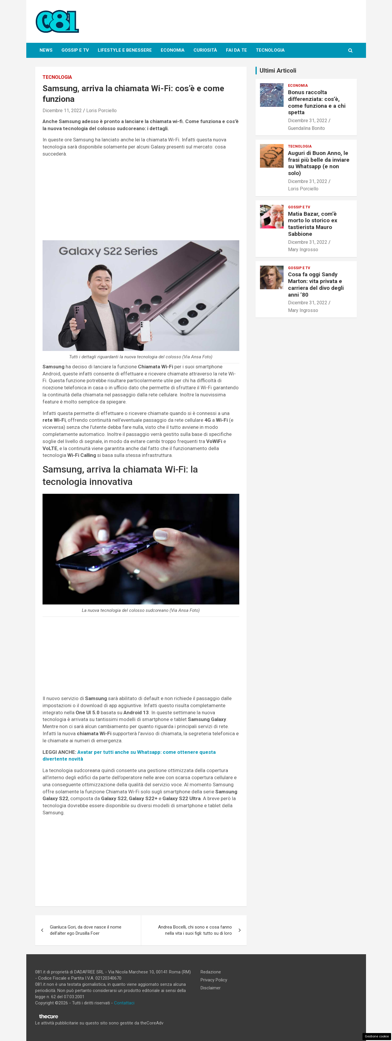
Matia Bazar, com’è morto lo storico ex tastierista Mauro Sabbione (312, 223)
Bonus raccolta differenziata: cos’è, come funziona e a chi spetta (317, 102)
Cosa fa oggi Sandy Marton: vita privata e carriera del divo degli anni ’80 (316, 284)
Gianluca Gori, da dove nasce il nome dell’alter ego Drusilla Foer (85, 930)
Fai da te (236, 50)
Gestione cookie (377, 1036)
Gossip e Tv (75, 50)
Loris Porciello (101, 110)
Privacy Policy (214, 980)
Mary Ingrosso (303, 249)
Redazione (211, 972)
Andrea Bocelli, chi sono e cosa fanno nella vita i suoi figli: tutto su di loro (195, 930)
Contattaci (124, 1003)
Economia (173, 50)
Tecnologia (270, 50)
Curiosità (205, 50)
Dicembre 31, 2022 (307, 120)
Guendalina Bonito (306, 128)
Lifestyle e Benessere (125, 50)
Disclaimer (211, 988)
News (46, 50)
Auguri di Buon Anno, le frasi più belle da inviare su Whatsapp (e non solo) (318, 163)
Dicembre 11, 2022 (62, 110)
